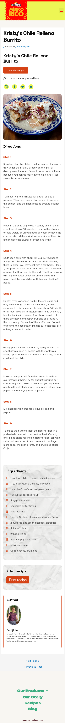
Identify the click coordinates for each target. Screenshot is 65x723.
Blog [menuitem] (32, 708)
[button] (15, 70)
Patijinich (10, 46)
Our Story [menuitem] (32, 696)
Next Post (32, 660)
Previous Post (32, 666)
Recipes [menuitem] (33, 702)
